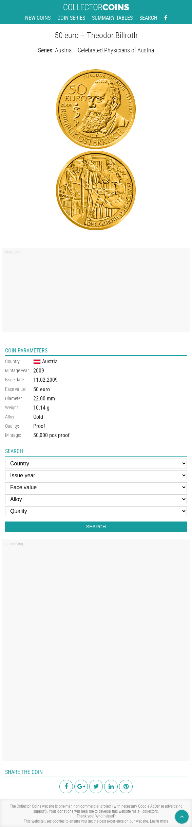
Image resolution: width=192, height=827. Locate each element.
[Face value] (96, 487)
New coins (38, 18)
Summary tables (112, 18)
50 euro (41, 389)
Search (148, 18)
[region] (96, 292)
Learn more (159, 821)
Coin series (71, 18)
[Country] (96, 463)
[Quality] (96, 511)
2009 (38, 370)
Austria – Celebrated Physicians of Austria (104, 50)
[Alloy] (96, 499)
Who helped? (105, 816)
